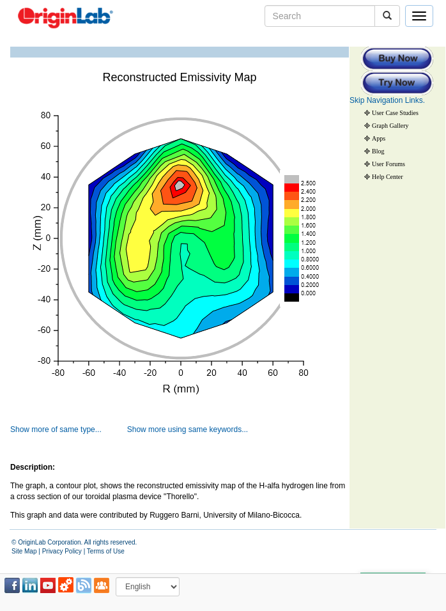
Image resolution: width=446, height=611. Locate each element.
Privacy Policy (62, 551)
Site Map (24, 551)
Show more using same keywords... (187, 429)
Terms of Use (106, 551)
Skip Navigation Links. (387, 100)
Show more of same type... (56, 429)
